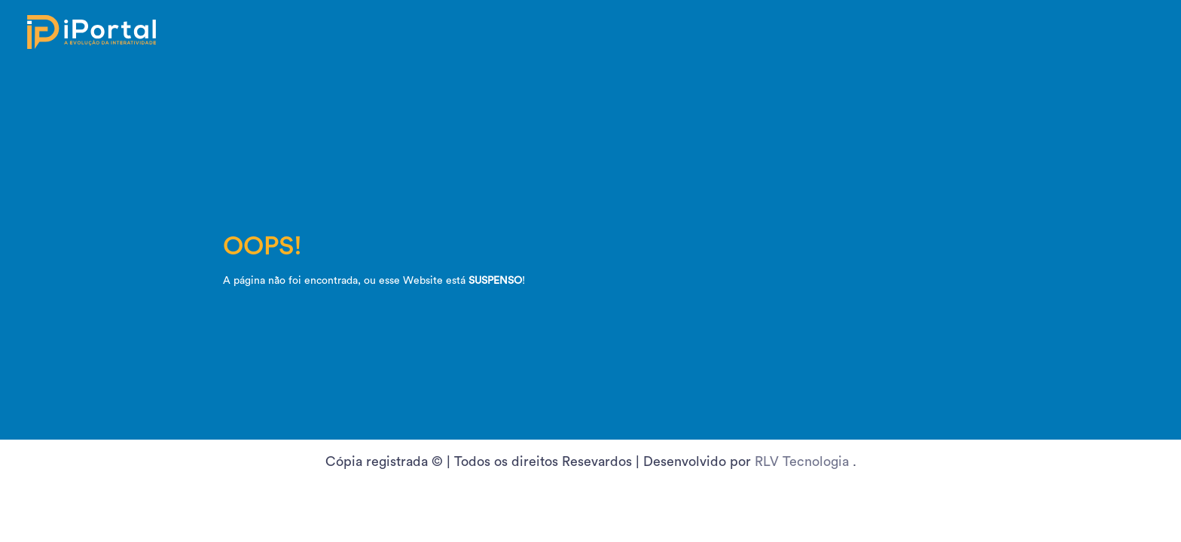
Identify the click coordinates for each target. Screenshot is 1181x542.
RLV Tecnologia (804, 461)
